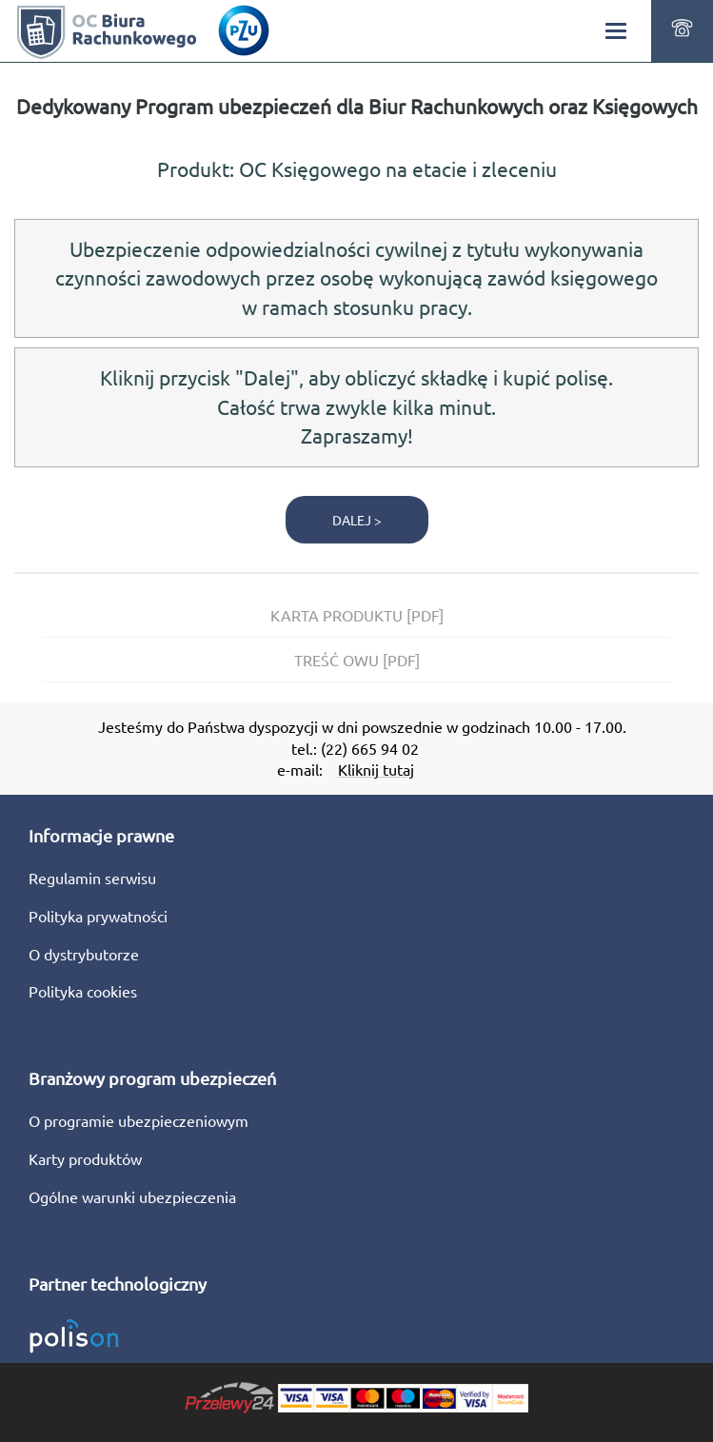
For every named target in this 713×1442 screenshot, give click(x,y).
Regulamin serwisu (92, 877)
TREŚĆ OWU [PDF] (357, 659)
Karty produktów (85, 1158)
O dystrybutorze (84, 953)
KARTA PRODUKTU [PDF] (357, 614)
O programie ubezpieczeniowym (138, 1120)
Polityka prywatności (98, 915)
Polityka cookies (83, 990)
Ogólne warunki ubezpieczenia (132, 1196)
